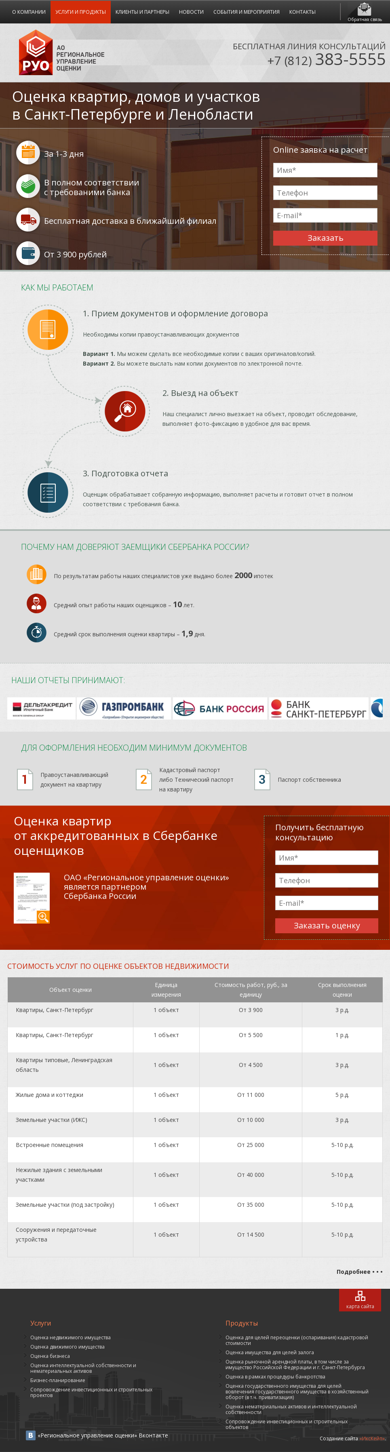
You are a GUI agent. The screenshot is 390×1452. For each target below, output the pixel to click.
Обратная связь (365, 19)
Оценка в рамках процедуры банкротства (275, 1376)
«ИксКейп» (372, 1438)
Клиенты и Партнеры (142, 11)
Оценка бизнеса (50, 1356)
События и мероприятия (246, 11)
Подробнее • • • (360, 1271)
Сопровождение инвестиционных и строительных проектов (91, 1392)
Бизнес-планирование (57, 1380)
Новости (191, 11)
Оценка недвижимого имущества (70, 1337)
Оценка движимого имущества (67, 1346)
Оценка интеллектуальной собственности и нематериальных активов (83, 1368)
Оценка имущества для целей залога (270, 1352)
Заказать (326, 237)
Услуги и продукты (80, 11)
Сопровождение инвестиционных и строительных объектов (287, 1424)
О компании (29, 11)
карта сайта (360, 1306)
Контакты (302, 11)
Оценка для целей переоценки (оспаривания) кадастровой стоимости (297, 1340)
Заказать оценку (327, 925)
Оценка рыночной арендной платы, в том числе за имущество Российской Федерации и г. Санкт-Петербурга (295, 1364)
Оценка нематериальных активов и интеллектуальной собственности (291, 1409)
